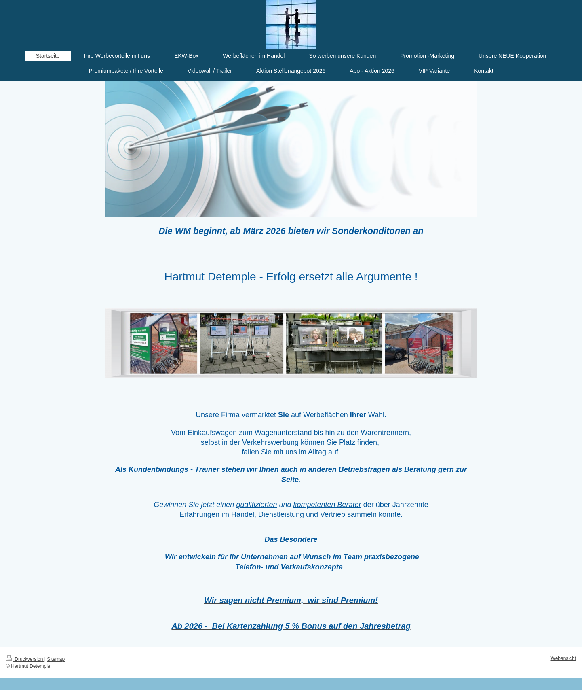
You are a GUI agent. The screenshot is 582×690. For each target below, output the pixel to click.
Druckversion (25, 659)
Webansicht (563, 658)
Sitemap (56, 659)
